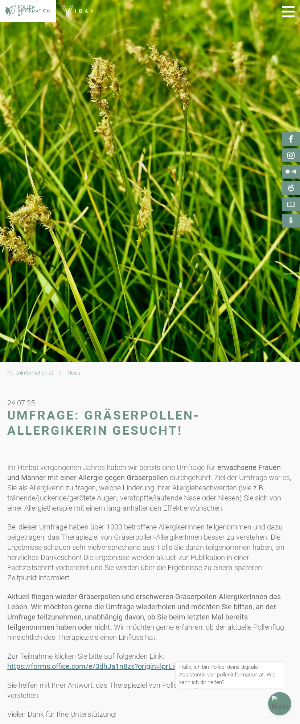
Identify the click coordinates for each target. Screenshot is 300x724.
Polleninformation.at (30, 373)
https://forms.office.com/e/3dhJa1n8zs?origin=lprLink (94, 666)
